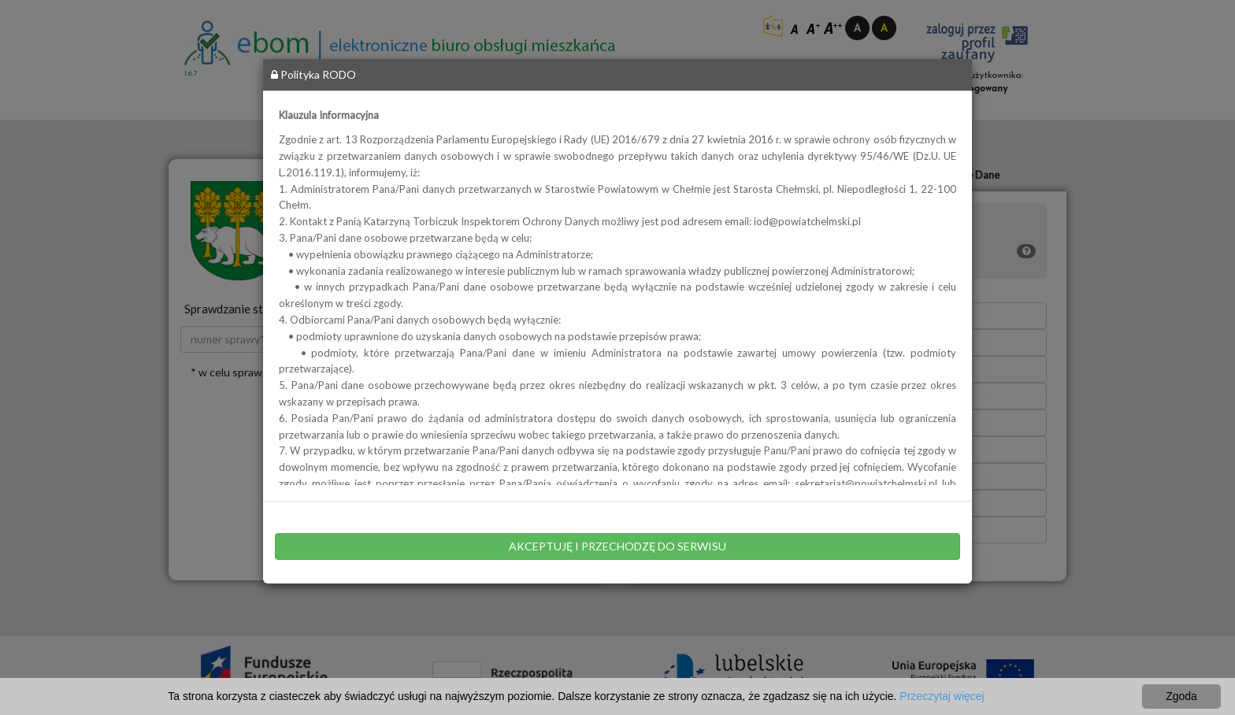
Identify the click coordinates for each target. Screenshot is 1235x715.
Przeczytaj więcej (941, 696)
